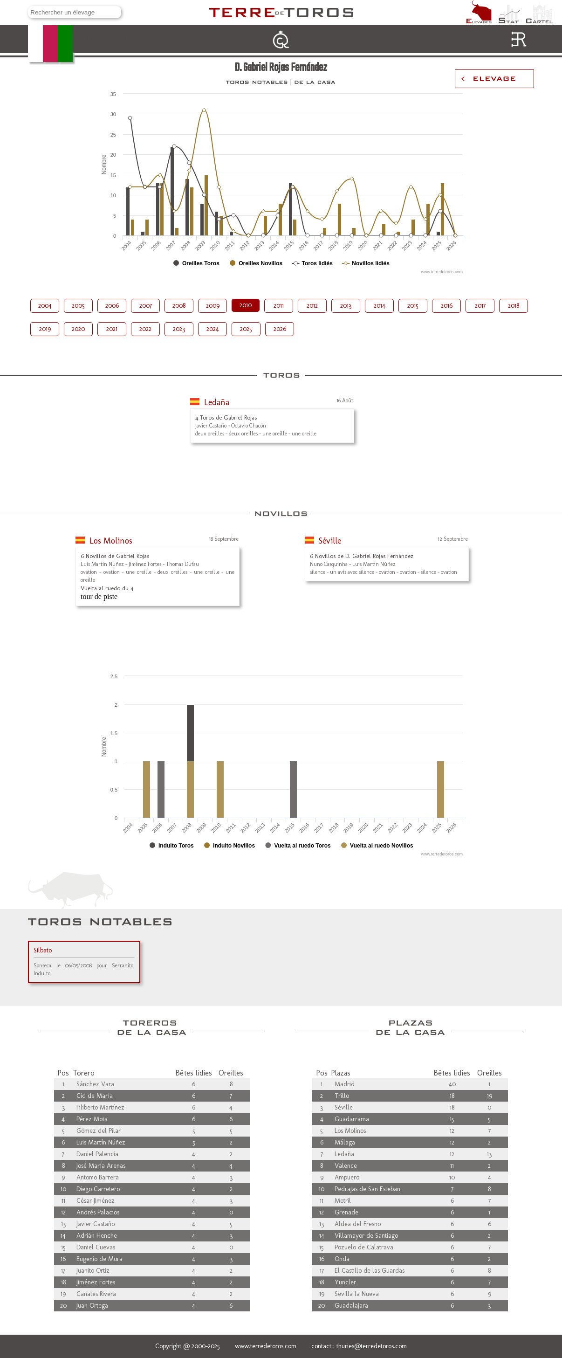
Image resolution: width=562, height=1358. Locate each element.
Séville (330, 541)
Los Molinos (110, 541)
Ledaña (216, 402)
